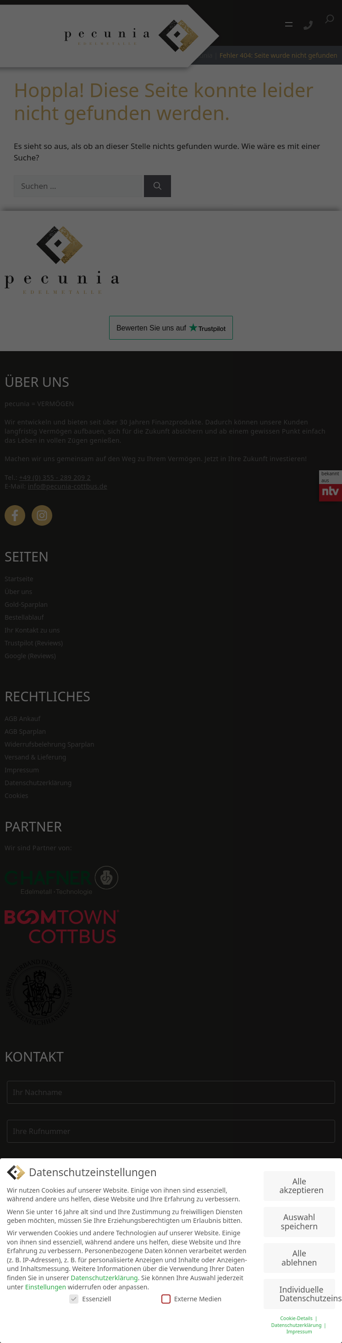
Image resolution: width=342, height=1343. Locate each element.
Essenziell (90, 1298)
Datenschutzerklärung (104, 1277)
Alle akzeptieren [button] (302, 1186)
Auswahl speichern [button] (299, 1221)
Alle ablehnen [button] (299, 1258)
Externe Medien (191, 1298)
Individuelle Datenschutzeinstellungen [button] (308, 1294)
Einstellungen (45, 1286)
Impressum (299, 1331)
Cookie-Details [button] (297, 1318)
